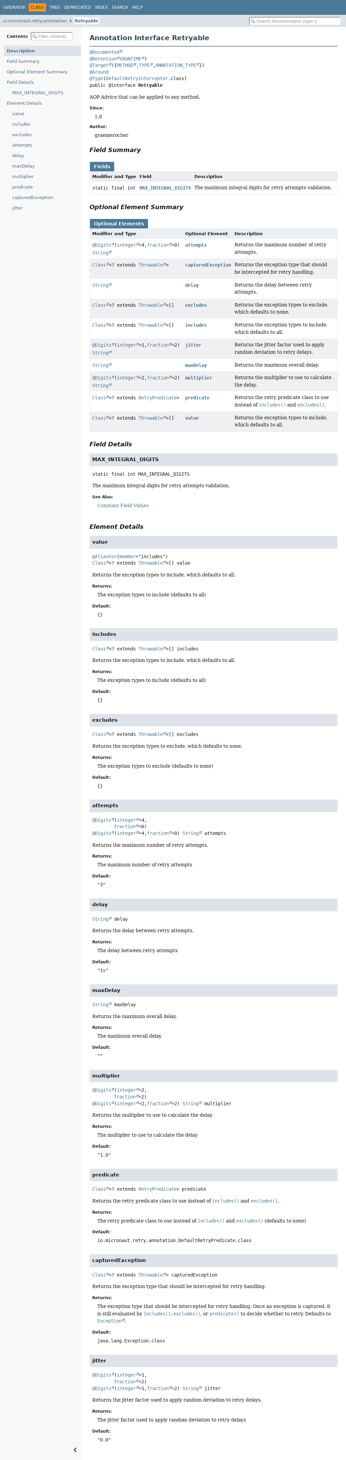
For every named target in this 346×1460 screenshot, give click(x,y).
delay (18, 155)
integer (126, 245)
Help (137, 7)
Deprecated (77, 7)
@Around (99, 72)
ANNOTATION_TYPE (175, 65)
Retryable (86, 20)
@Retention (103, 58)
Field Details (20, 82)
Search (120, 7)
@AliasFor (104, 556)
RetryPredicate (157, 397)
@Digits (101, 245)
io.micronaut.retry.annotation (35, 20)
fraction (158, 245)
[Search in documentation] (295, 21)
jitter (17, 208)
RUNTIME (131, 58)
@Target (99, 65)
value (18, 113)
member (127, 556)
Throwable (151, 265)
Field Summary (23, 61)
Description (21, 50)
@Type (96, 78)
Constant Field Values (123, 505)
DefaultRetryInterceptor (137, 78)
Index (101, 7)
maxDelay (23, 166)
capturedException (32, 197)
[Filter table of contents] (52, 36)
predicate (22, 187)
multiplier (22, 176)
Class (99, 265)
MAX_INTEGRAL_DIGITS (37, 92)
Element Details (24, 103)
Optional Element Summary (37, 71)
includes (21, 124)
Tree (55, 7)
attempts (22, 145)
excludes (22, 134)
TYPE (144, 65)
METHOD (125, 65)
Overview (14, 7)
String (100, 252)
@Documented (104, 52)
